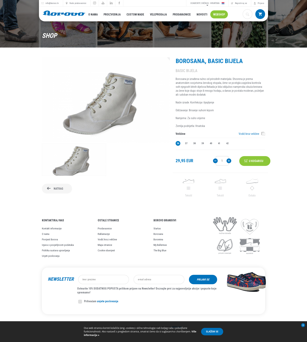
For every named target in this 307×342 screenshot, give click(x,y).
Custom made (135, 14)
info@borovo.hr (52, 3)
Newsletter (61, 279)
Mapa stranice (105, 244)
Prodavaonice (182, 14)
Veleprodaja (158, 14)
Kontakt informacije (51, 228)
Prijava (261, 3)
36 (178, 143)
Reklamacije (104, 234)
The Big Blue (160, 250)
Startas (157, 228)
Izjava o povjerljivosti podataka (58, 244)
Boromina (158, 239)
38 (194, 143)
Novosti (202, 14)
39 (202, 143)
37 (186, 143)
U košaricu (256, 160)
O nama (93, 14)
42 (227, 143)
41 (219, 143)
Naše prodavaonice (78, 3)
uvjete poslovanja (107, 301)
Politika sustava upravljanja (56, 250)
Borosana (158, 234)
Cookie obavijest (106, 250)
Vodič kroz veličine (249, 133)
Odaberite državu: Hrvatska (207, 3)
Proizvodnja (112, 14)
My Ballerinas (160, 244)
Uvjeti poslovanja (51, 255)
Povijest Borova (50, 239)
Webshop (219, 14)
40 (211, 143)
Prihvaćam (98, 302)
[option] (74, 160)
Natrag (58, 188)
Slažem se (212, 331)
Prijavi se (203, 279)
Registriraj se (241, 3)
